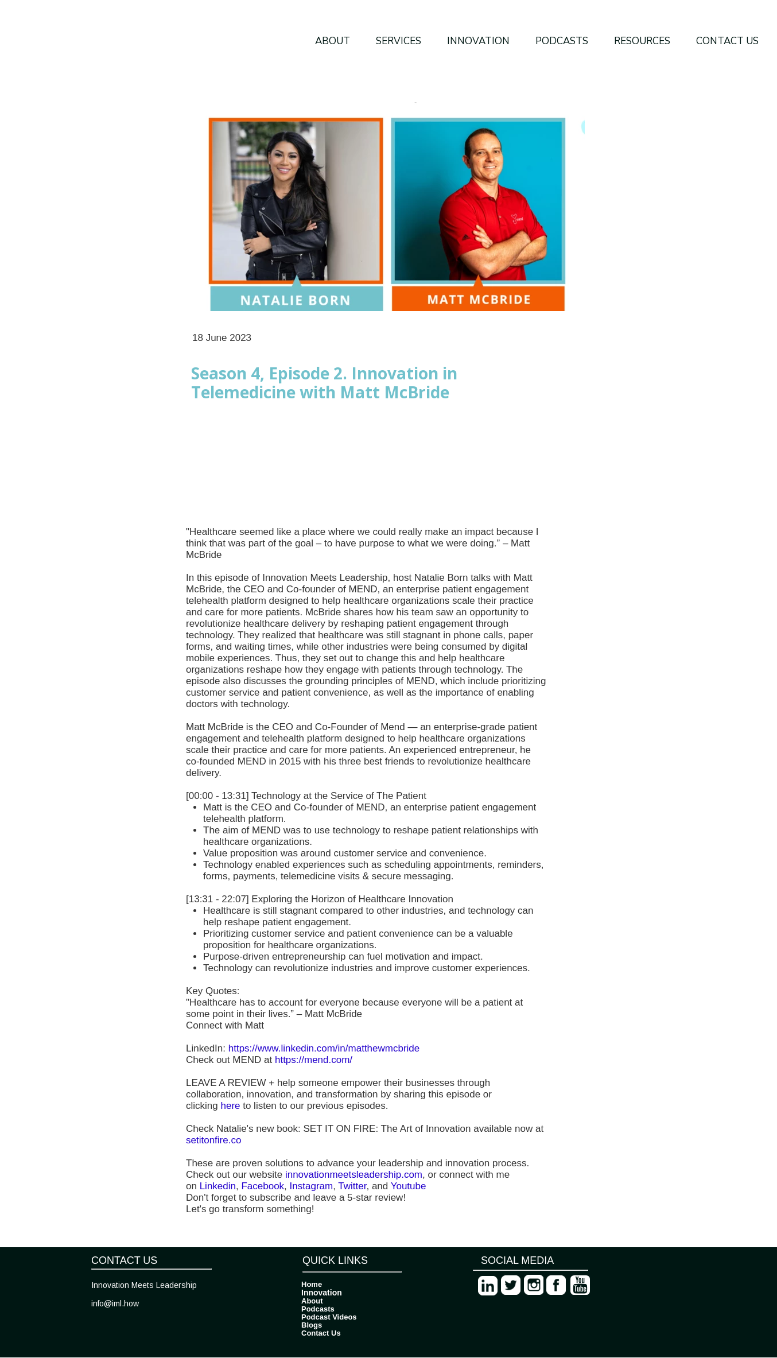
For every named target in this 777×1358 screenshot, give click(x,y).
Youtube (407, 1186)
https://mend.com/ (313, 1059)
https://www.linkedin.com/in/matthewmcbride (324, 1048)
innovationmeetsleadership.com (352, 1174)
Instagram (310, 1186)
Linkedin (216, 1186)
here (229, 1105)
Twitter (351, 1186)
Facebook (261, 1186)
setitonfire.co (213, 1140)
